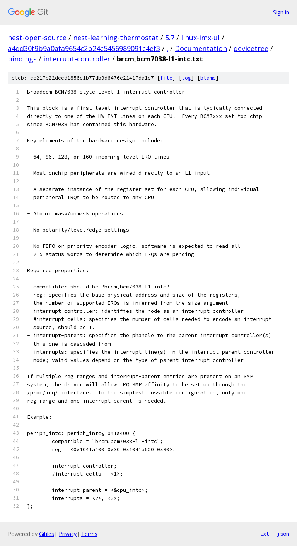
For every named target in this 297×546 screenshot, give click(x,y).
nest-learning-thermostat (116, 37)
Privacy (68, 533)
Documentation (201, 48)
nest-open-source (37, 37)
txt (264, 533)
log (186, 78)
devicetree (251, 48)
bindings (22, 58)
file (166, 78)
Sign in (281, 12)
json (283, 533)
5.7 (169, 37)
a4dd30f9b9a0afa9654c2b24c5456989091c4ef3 (84, 48)
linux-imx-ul (200, 37)
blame (208, 78)
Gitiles (46, 533)
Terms (89, 533)
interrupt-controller (76, 58)
